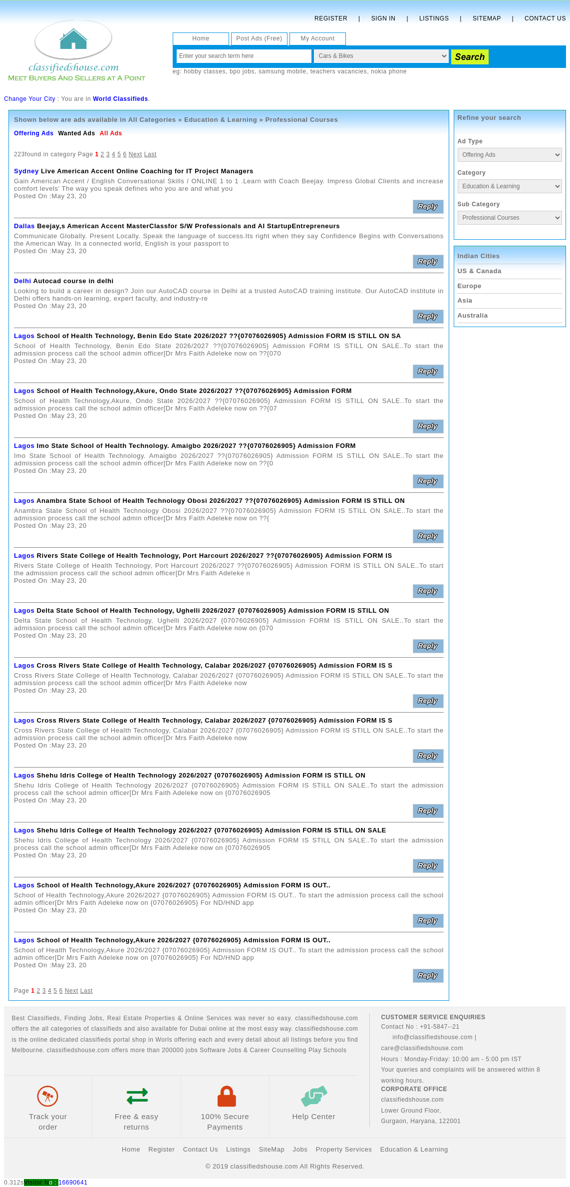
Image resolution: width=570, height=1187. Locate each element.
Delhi (22, 281)
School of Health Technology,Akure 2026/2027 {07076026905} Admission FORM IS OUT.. (184, 885)
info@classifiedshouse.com (427, 1037)
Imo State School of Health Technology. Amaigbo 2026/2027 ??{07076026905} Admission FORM (196, 445)
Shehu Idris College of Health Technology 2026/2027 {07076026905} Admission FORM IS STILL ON (201, 775)
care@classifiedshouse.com (422, 1048)
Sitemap (487, 18)
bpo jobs (242, 71)
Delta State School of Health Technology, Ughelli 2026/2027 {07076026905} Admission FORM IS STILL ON (213, 610)
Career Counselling (278, 1050)
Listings (434, 18)
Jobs (96, 1018)
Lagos (24, 336)
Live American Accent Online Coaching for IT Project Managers (147, 171)
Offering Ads (33, 133)
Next (135, 154)
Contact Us (545, 18)
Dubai (198, 1028)
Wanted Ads (76, 133)
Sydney (26, 171)
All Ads (111, 133)
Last (150, 154)
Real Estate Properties (141, 1018)
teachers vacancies (338, 71)
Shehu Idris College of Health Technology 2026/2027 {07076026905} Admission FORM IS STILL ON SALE (211, 830)
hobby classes (205, 71)
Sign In (383, 18)
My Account (318, 38)
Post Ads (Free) (259, 38)
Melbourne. (28, 1050)
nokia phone (389, 71)
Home (200, 38)
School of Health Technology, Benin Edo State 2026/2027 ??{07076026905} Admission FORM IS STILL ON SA (219, 336)
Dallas (24, 226)
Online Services (208, 1018)
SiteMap (272, 1149)
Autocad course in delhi (73, 281)
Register (330, 18)
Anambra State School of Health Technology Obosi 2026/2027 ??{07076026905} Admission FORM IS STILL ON (220, 500)
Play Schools (327, 1050)
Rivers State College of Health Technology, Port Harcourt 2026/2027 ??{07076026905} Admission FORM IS (214, 555)
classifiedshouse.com (78, 1050)
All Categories (152, 119)
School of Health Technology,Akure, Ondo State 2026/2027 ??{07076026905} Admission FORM (194, 391)
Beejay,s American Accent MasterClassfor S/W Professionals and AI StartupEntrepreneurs (188, 226)
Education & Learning (220, 119)
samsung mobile (282, 71)
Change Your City (29, 98)
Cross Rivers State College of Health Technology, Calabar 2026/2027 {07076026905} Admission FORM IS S (215, 665)
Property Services (344, 1149)
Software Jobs (221, 1050)
